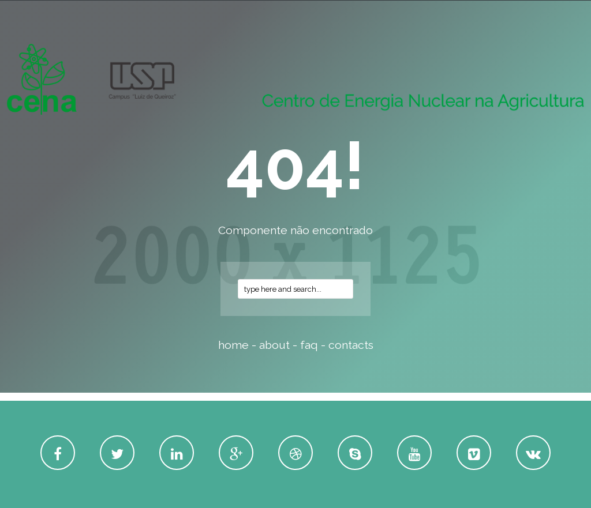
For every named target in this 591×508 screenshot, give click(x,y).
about (274, 345)
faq (309, 345)
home (233, 345)
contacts (350, 345)
